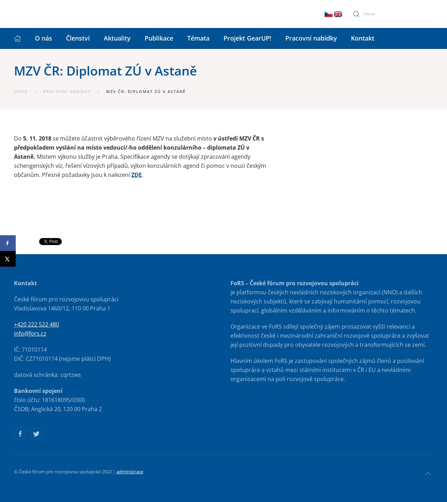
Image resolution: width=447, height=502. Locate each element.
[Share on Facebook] (8, 243)
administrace (129, 471)
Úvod (21, 91)
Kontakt (362, 38)
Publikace (159, 38)
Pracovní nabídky (311, 38)
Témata (198, 38)
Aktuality (117, 38)
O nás (43, 38)
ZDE (136, 175)
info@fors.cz (30, 333)
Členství (78, 38)
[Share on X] (8, 259)
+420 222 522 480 (36, 324)
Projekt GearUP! (247, 38)
